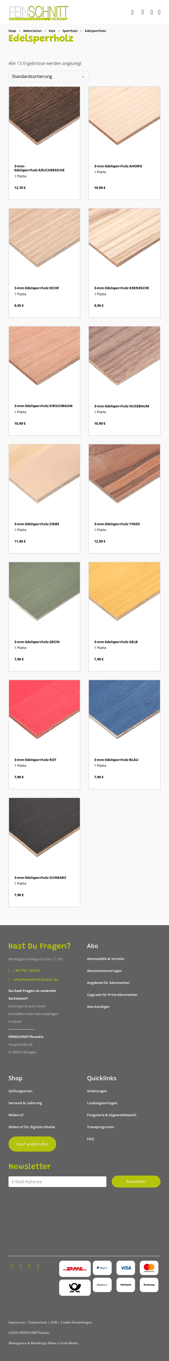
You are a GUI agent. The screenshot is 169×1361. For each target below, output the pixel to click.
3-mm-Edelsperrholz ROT (35, 759)
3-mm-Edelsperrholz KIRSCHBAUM (43, 405)
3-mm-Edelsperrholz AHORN (118, 166)
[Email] (57, 1181)
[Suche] (133, 12)
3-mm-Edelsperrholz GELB (116, 641)
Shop (12, 31)
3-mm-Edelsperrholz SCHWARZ (40, 877)
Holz (52, 31)
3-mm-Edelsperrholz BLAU (116, 759)
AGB (54, 1322)
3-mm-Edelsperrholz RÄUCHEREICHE (39, 168)
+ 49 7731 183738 (26, 970)
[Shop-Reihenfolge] (48, 76)
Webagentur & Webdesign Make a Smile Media (43, 1343)
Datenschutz (38, 1322)
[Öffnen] (159, 12)
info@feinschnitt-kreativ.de (35, 979)
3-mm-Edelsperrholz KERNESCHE (121, 288)
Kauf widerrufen (32, 1144)
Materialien (32, 31)
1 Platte (20, 176)
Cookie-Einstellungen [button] (76, 1322)
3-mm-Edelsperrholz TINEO (117, 524)
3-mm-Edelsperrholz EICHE (36, 288)
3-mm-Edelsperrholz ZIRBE (36, 524)
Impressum (16, 1322)
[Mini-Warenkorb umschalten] (143, 12)
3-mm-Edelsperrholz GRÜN (37, 641)
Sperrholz (70, 31)
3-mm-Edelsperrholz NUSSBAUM (121, 406)
